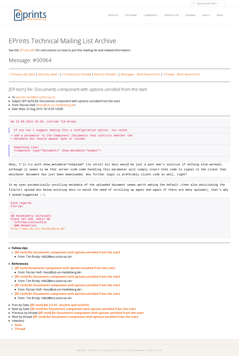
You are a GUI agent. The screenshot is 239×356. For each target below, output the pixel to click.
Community (151, 15)
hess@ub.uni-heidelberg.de (56, 105)
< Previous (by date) (22, 74)
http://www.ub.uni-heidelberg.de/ (38, 228)
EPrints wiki (27, 50)
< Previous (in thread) (76, 74)
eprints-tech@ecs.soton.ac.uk (35, 97)
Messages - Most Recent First (140, 74)
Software (131, 15)
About (206, 15)
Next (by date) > (48, 74)
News (220, 15)
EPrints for (172, 15)
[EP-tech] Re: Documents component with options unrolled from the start (67, 252)
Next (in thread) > (106, 74)
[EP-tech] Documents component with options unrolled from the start (65, 268)
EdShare (190, 15)
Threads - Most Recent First (181, 74)
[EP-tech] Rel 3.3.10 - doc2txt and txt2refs (59, 305)
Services (113, 15)
